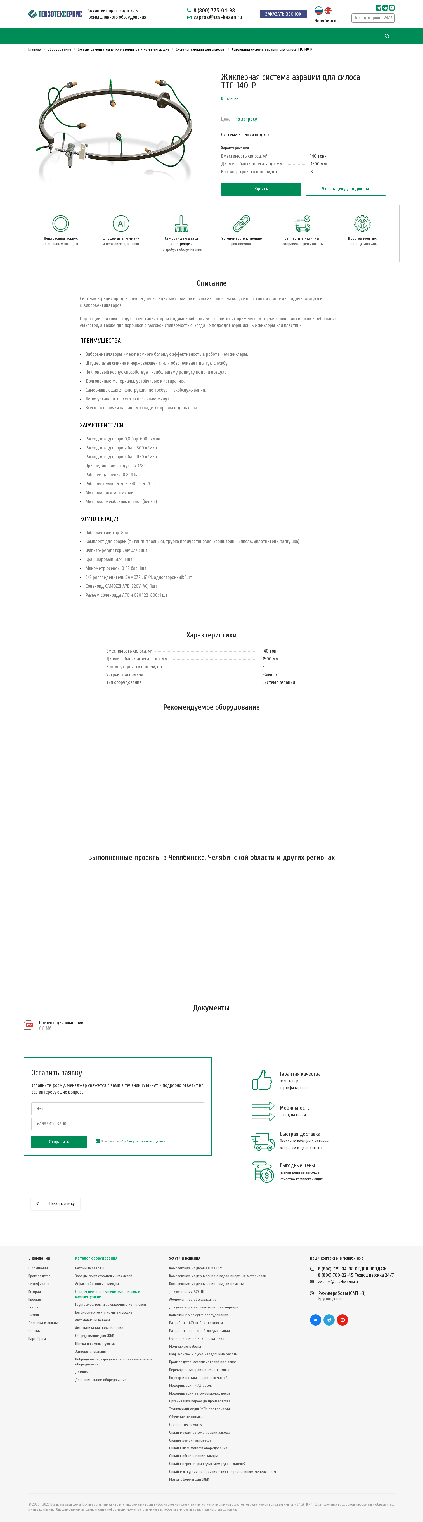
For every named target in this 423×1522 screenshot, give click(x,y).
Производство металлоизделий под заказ (203, 1362)
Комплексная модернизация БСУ (195, 1268)
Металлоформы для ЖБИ (189, 1479)
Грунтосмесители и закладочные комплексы (110, 1304)
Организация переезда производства (199, 1401)
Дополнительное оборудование (101, 1380)
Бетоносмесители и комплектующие (104, 1312)
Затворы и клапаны (91, 1351)
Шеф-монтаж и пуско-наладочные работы (203, 1354)
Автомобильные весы (92, 1320)
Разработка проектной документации (199, 1330)
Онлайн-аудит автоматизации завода (199, 1432)
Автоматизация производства (99, 1328)
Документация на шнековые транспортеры (204, 1307)
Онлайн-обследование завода (193, 1456)
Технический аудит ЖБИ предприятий (199, 1409)
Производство (39, 1276)
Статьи (33, 1307)
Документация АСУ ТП (186, 1291)
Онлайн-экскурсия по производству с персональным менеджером (222, 1471)
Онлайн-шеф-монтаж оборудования (198, 1448)
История (34, 1291)
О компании (39, 1258)
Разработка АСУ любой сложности (196, 1323)
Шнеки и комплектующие (95, 1343)
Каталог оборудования (96, 1258)
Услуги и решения (184, 1258)
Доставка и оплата (43, 1323)
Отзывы (34, 1330)
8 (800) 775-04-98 (214, 10)
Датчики (82, 1372)
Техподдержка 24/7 (373, 17)
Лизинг (33, 1315)
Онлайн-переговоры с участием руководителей (207, 1463)
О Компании (38, 1268)
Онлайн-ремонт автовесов (190, 1440)
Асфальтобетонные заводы (97, 1283)
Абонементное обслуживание (193, 1299)
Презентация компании (61, 1022)
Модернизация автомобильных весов (199, 1393)
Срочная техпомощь (185, 1424)
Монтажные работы (185, 1346)
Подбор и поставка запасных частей (198, 1377)
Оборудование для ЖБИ (94, 1335)
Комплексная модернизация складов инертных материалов (217, 1276)
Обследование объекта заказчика (196, 1338)
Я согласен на (131, 1141)
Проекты (35, 1299)
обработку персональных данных (143, 1141)
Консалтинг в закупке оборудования (198, 1315)
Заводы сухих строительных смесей (103, 1276)
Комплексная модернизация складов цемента (206, 1283)
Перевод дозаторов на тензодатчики (199, 1369)
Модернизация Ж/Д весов (190, 1385)
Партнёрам (37, 1338)
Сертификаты (38, 1283)
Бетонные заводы (89, 1268)
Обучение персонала (186, 1416)
